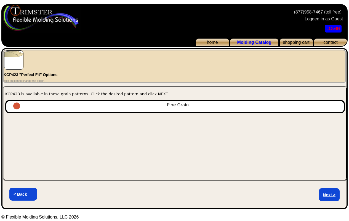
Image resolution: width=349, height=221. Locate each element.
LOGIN (333, 28)
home (212, 42)
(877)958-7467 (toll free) (318, 12)
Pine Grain (121, 105)
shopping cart (296, 42)
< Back (20, 194)
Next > (329, 194)
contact (330, 42)
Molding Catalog (254, 42)
